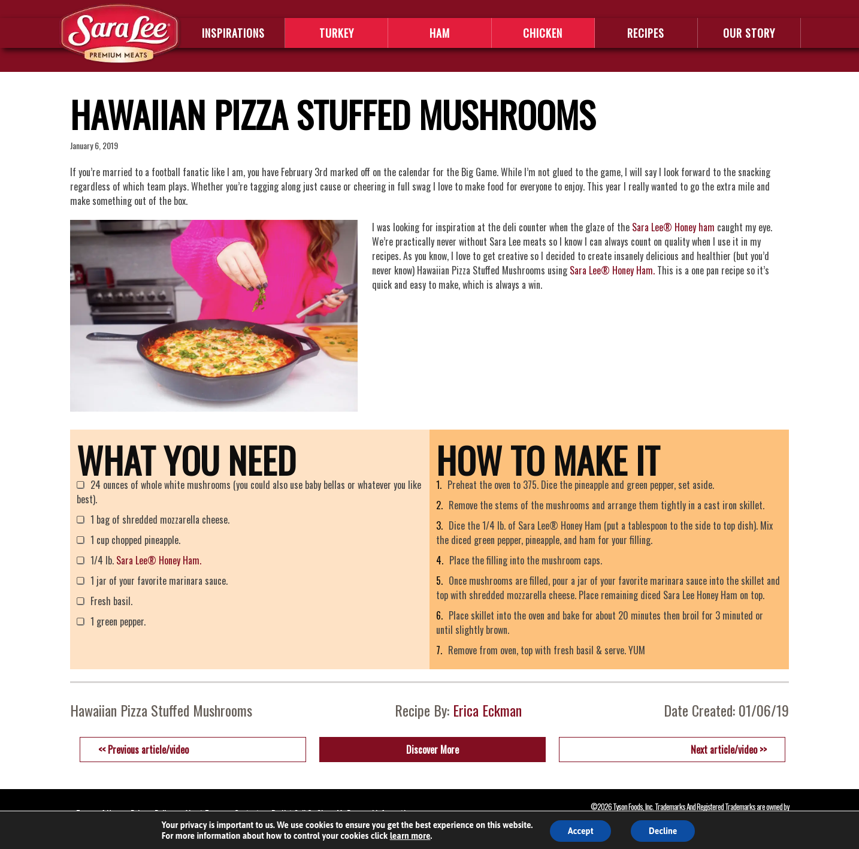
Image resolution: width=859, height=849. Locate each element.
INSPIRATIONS (233, 33)
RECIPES (645, 33)
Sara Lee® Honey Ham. (612, 270)
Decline (663, 831)
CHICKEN (542, 33)
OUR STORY (749, 33)
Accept (581, 831)
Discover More (432, 749)
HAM (440, 33)
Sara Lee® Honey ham (673, 227)
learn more (410, 836)
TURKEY (336, 33)
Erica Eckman (487, 710)
